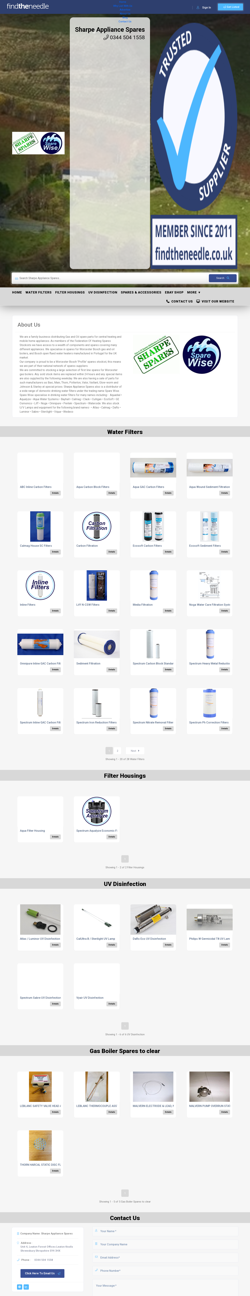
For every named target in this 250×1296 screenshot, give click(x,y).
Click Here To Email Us (43, 1273)
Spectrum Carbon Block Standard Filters (158, 663)
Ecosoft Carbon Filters (147, 545)
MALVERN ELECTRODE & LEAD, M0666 (157, 1106)
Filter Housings (70, 292)
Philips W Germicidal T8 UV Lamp (210, 938)
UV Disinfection (102, 292)
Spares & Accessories (141, 292)
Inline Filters (27, 604)
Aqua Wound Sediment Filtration (209, 487)
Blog (127, 6)
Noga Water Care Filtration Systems (212, 604)
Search (222, 278)
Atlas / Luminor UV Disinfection (40, 938)
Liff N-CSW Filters (87, 604)
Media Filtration (143, 604)
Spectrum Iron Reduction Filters (96, 722)
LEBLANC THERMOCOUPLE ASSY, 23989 (101, 1106)
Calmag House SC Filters (36, 545)
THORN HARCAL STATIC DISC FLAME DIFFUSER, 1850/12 (56, 1164)
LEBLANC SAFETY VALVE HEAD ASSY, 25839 (48, 1106)
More (192, 292)
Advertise (99, 6)
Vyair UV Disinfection (89, 997)
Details (55, 493)
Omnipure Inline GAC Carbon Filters (42, 663)
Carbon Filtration (87, 545)
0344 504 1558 (124, 37)
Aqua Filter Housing (32, 830)
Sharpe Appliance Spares (110, 29)
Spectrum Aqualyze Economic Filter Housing (104, 830)
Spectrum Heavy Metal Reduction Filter (214, 663)
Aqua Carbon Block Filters (92, 487)
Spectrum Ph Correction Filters (209, 722)
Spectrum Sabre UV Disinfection (40, 997)
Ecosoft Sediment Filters (205, 545)
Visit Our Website (215, 301)
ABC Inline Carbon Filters (36, 487)
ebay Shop (174, 292)
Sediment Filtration (88, 663)
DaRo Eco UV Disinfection (149, 938)
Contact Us (140, 6)
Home (61, 6)
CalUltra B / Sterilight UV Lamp (95, 938)
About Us (114, 6)
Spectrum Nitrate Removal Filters (154, 722)
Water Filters (39, 292)
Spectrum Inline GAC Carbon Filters (42, 722)
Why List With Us (79, 6)
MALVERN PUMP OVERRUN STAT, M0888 (214, 1106)
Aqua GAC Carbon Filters (148, 487)
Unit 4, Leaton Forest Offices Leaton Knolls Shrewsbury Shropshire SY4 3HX (46, 1248)
